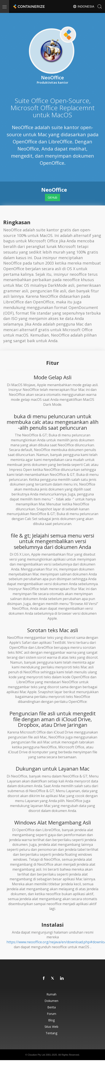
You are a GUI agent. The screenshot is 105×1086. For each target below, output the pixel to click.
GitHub (52, 197)
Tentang (51, 1033)
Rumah (51, 994)
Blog (51, 1020)
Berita (51, 1007)
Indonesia (83, 6)
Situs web (51, 1027)
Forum (51, 1014)
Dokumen (51, 1001)
